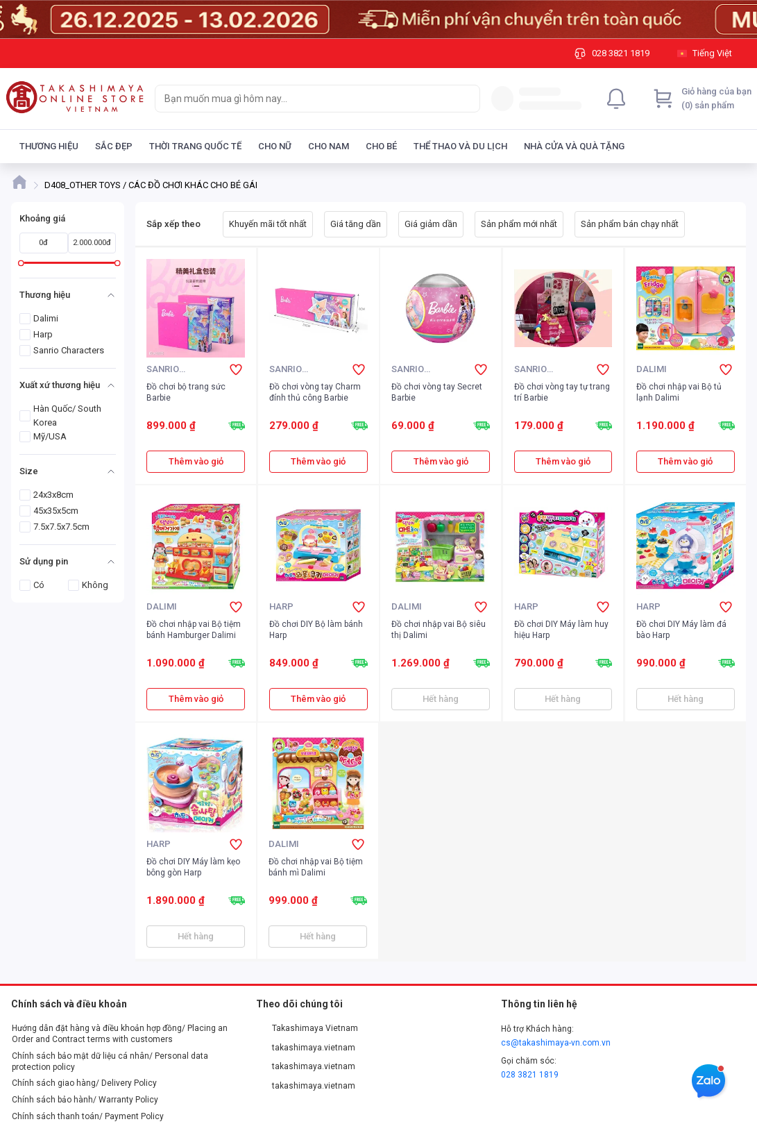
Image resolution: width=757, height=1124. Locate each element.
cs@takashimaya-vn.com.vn (556, 1043)
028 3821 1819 (530, 1075)
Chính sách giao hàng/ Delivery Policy (84, 1083)
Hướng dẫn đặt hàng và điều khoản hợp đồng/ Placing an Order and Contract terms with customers (120, 1033)
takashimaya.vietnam (306, 1047)
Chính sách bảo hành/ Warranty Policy (85, 1100)
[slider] (21, 263)
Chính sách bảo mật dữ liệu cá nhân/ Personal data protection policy (110, 1061)
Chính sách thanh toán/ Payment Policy (88, 1116)
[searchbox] (305, 98)
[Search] (466, 98)
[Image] (378, 19)
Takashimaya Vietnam (307, 1028)
